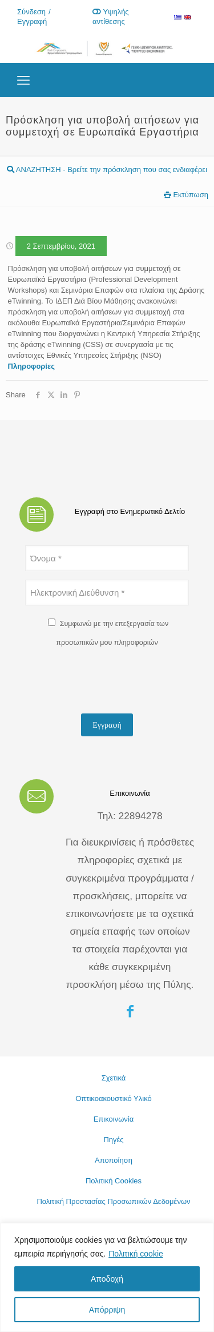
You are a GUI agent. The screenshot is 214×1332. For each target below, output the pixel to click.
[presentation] (112, 682)
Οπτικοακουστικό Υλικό (113, 1098)
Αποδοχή (107, 1278)
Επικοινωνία (114, 1119)
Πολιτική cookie (135, 1253)
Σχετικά (114, 1078)
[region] (107, 1277)
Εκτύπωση (186, 194)
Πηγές (113, 1139)
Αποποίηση (113, 1160)
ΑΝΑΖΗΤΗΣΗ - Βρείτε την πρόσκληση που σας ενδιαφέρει (107, 169)
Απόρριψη (107, 1309)
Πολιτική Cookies (114, 1181)
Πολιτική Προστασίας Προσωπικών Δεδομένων (113, 1201)
